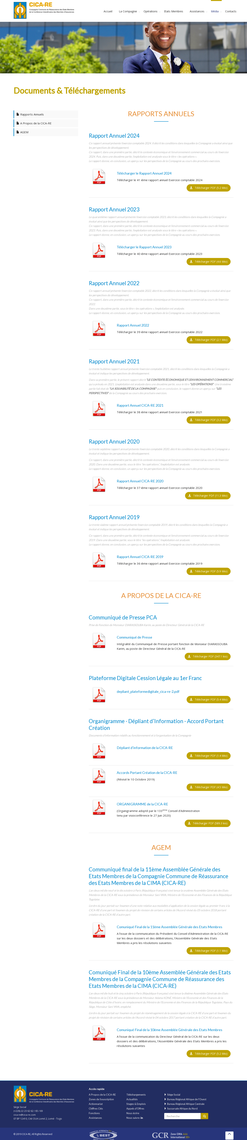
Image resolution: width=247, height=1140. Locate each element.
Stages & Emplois (136, 1103)
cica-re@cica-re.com (25, 1114)
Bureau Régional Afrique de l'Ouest (185, 1099)
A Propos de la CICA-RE (102, 1094)
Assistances (197, 11)
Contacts (230, 11)
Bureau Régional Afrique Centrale (184, 1103)
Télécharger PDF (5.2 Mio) (209, 188)
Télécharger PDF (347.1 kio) (208, 656)
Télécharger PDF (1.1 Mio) (209, 951)
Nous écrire (132, 1113)
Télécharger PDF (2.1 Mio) (209, 340)
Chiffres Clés (96, 1108)
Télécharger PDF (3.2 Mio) (209, 420)
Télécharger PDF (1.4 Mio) (209, 755)
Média (215, 11)
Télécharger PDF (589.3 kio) (208, 823)
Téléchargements (136, 1094)
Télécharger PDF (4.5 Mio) (209, 787)
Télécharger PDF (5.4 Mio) (209, 699)
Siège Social (172, 1094)
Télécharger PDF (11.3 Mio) (208, 495)
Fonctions (94, 1113)
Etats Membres (173, 11)
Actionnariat (96, 1103)
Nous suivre (134, 1117)
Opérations (150, 11)
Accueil (108, 11)
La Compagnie (128, 11)
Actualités (132, 1099)
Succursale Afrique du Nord (181, 1108)
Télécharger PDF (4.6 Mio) (209, 261)
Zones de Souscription (101, 1099)
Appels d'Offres (135, 1108)
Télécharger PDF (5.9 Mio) (209, 571)
